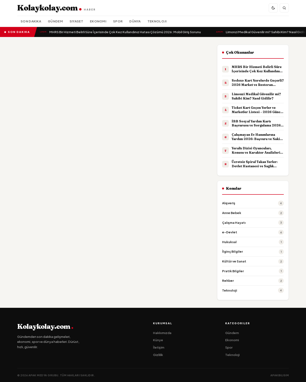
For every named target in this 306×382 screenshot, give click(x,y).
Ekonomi (98, 21)
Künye (158, 340)
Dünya (135, 21)
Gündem (55, 21)
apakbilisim (279, 375)
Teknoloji (157, 21)
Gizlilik (158, 355)
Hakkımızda (162, 333)
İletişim (158, 347)
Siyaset (76, 21)
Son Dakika (31, 21)
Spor (118, 21)
